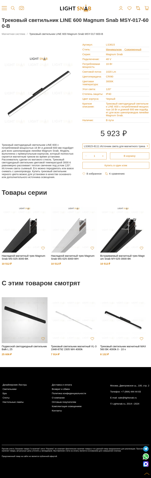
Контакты (57, 410)
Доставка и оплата (62, 384)
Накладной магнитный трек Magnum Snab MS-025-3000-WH (73, 257)
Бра (5, 393)
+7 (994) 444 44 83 (131, 391)
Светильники (10, 389)
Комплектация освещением (66, 406)
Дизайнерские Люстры (15, 384)
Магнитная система (13, 33)
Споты (6, 397)
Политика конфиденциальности (69, 393)
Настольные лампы (13, 402)
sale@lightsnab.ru (127, 397)
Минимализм (114, 49)
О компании (58, 397)
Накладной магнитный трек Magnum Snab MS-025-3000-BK (23, 257)
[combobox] (115, 146)
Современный (132, 49)
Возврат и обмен (61, 389)
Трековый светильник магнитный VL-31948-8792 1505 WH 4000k (74, 348)
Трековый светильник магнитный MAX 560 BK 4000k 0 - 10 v (123, 348)
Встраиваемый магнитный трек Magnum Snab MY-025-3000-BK (122, 257)
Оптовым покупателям (64, 402)
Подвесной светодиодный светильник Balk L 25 (24, 348)
